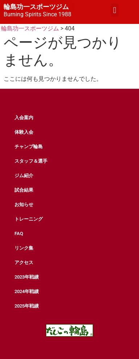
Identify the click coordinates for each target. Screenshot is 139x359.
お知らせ (23, 204)
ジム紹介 (23, 175)
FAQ (18, 233)
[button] (114, 10)
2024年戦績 (26, 291)
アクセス (23, 262)
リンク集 (23, 248)
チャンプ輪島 (28, 146)
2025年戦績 (26, 306)
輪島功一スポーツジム (36, 7)
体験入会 (23, 132)
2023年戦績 (26, 277)
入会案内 (23, 117)
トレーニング (28, 219)
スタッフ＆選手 (30, 161)
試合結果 (23, 190)
